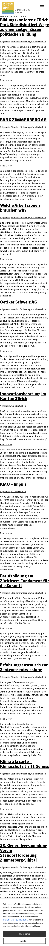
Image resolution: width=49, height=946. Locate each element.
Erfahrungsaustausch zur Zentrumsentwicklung (24, 667)
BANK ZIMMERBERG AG (23, 119)
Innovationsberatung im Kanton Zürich (23, 396)
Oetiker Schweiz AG (18, 302)
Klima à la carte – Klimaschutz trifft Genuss (24, 764)
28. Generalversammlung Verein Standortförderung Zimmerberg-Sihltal (23, 852)
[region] (24, 922)
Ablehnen (24, 941)
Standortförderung (20, 41)
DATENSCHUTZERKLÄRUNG (15, 920)
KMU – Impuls (13, 484)
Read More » (6, 80)
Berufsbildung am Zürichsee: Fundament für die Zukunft (24, 580)
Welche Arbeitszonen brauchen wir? (20, 208)
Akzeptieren (24, 934)
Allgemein (5, 41)
